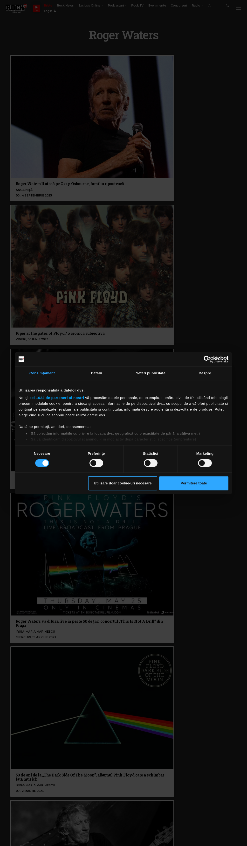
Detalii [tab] (96, 373)
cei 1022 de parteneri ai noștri (56, 398)
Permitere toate (194, 483)
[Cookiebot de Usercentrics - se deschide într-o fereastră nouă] (207, 359)
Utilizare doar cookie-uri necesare (123, 483)
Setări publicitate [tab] (150, 373)
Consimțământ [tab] (42, 373)
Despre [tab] (205, 373)
